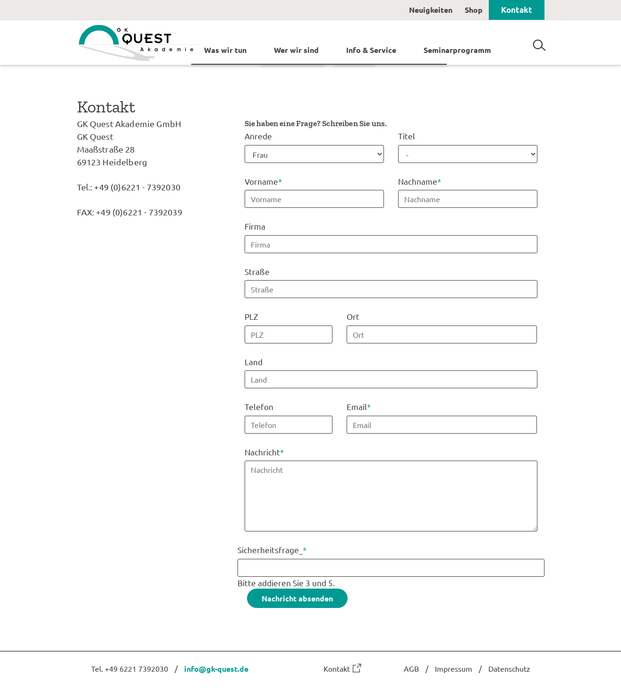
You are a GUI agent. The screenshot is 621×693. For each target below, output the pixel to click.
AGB (411, 668)
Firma (255, 226)
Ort (353, 316)
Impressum (453, 668)
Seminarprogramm (457, 49)
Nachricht (264, 450)
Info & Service (371, 49)
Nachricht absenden (297, 598)
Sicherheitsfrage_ (272, 549)
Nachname (419, 180)
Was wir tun (225, 49)
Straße (257, 271)
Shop (474, 10)
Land (254, 361)
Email (359, 406)
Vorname (263, 180)
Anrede (258, 136)
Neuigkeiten (430, 10)
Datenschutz (509, 668)
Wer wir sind (296, 49)
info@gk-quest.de (216, 668)
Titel (406, 136)
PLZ (251, 316)
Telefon (259, 406)
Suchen (539, 41)
